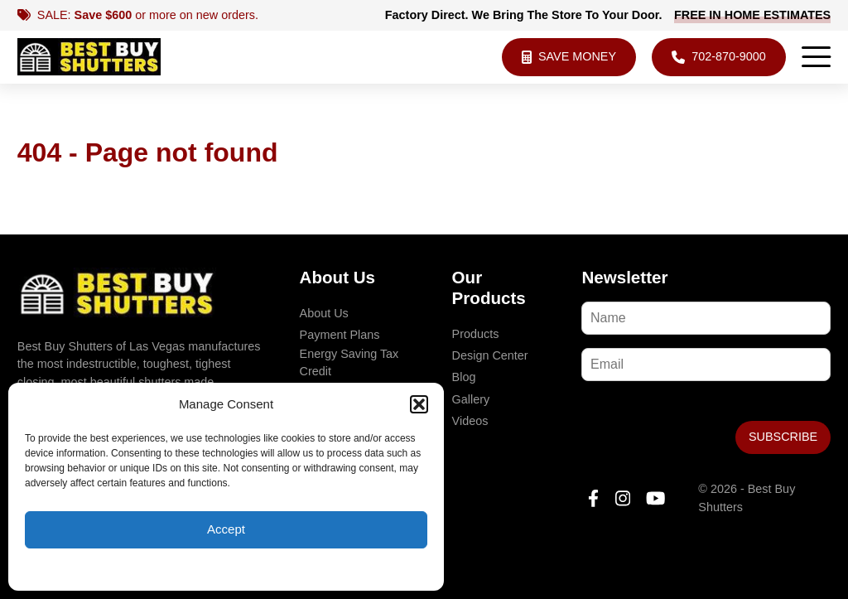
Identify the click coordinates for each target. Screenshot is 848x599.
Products (475, 334)
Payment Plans (340, 334)
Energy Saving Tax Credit (349, 363)
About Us (324, 313)
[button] (419, 404)
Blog (464, 377)
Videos (470, 421)
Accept (226, 529)
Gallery (471, 399)
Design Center (490, 355)
